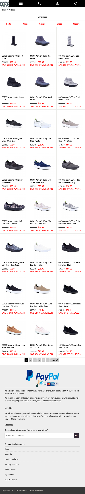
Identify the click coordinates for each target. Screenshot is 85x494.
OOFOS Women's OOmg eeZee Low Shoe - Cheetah (13, 222)
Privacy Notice (10, 469)
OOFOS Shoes (70, 390)
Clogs (25, 24)
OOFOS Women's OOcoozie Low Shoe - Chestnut (13, 346)
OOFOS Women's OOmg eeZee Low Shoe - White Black (13, 304)
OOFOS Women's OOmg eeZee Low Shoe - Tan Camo (41, 222)
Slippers (76, 24)
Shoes (59, 24)
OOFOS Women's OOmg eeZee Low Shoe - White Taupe (41, 304)
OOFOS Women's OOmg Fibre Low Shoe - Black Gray (69, 181)
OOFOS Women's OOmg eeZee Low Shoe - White (41, 263)
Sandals (42, 24)
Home (4, 9)
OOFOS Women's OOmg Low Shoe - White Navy (40, 181)
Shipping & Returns (12, 464)
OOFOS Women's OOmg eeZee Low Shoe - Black (69, 263)
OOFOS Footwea (11, 479)
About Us (8, 454)
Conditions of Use (11, 459)
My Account (9, 474)
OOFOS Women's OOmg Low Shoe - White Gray (68, 139)
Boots (8, 24)
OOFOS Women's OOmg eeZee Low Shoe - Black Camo (13, 263)
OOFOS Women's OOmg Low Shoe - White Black (12, 139)
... (47, 360)
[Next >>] (55, 360)
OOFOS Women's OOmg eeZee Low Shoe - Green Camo (69, 222)
